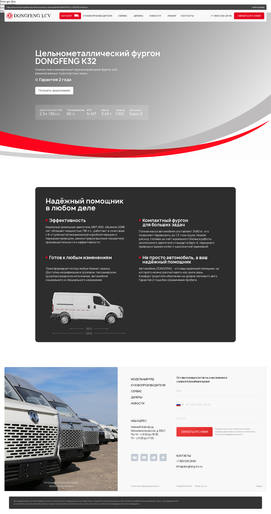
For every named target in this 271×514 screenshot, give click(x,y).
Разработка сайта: (184, 487)
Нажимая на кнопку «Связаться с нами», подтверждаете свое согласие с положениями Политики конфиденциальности (235, 432)
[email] (219, 419)
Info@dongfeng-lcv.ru (189, 467)
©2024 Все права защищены (61, 487)
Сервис (136, 392)
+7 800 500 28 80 (186, 463)
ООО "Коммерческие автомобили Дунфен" (61, 484)
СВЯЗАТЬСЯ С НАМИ (194, 433)
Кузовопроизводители (148, 386)
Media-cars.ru (201, 487)
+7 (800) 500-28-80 (221, 15)
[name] (219, 392)
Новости (137, 404)
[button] (249, 15)
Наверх (259, 488)
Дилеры (136, 399)
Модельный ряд (142, 381)
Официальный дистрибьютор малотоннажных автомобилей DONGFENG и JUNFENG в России (47, 7)
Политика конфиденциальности (145, 487)
